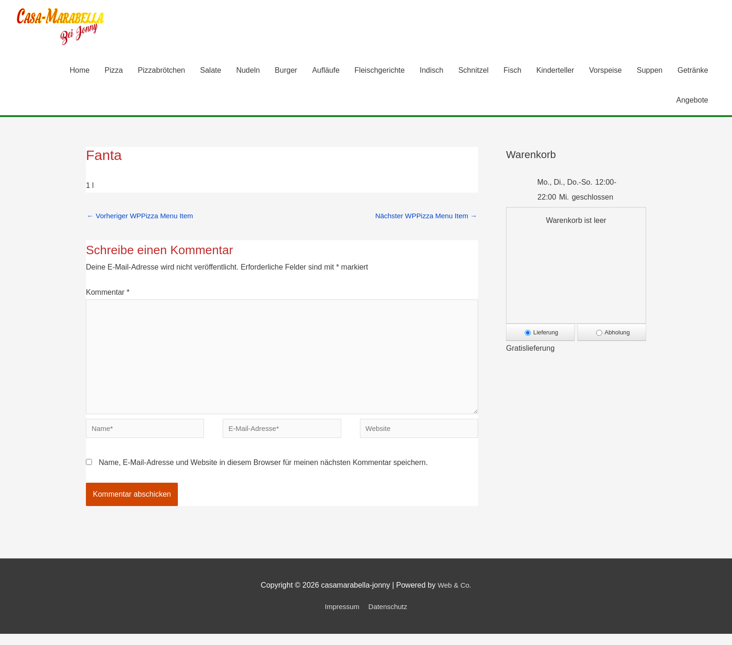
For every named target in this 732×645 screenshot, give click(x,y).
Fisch (512, 71)
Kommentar (107, 294)
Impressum (340, 618)
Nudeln (248, 71)
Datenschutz (389, 618)
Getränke (692, 71)
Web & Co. (454, 597)
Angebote (692, 101)
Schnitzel (473, 71)
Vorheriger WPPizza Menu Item (144, 217)
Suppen (649, 71)
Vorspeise (605, 71)
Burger (286, 71)
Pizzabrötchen (161, 71)
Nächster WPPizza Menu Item (422, 217)
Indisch (431, 71)
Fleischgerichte (379, 71)
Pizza (114, 71)
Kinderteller (555, 71)
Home (80, 71)
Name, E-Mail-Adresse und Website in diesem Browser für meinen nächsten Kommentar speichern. (263, 474)
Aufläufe (326, 71)
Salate (210, 71)
